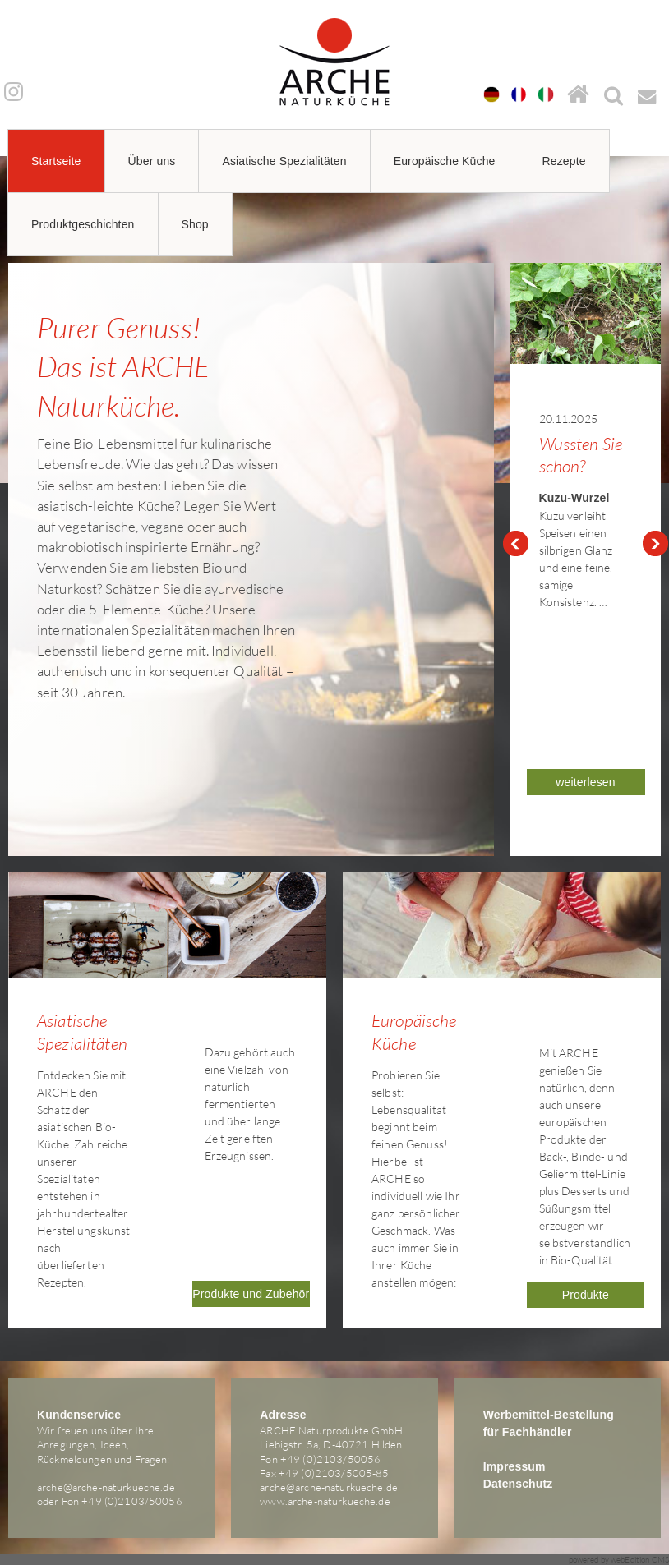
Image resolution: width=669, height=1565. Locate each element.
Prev (515, 544)
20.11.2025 (568, 419)
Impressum (514, 1466)
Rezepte (564, 161)
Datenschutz (518, 1483)
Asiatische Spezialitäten (284, 161)
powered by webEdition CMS (619, 1559)
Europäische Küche (445, 161)
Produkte (585, 1294)
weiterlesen (585, 782)
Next (656, 544)
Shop (195, 224)
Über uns (152, 161)
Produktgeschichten (83, 224)
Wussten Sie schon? (581, 455)
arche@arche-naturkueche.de (106, 1487)
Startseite (56, 161)
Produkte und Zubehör (250, 1293)
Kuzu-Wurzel (574, 497)
